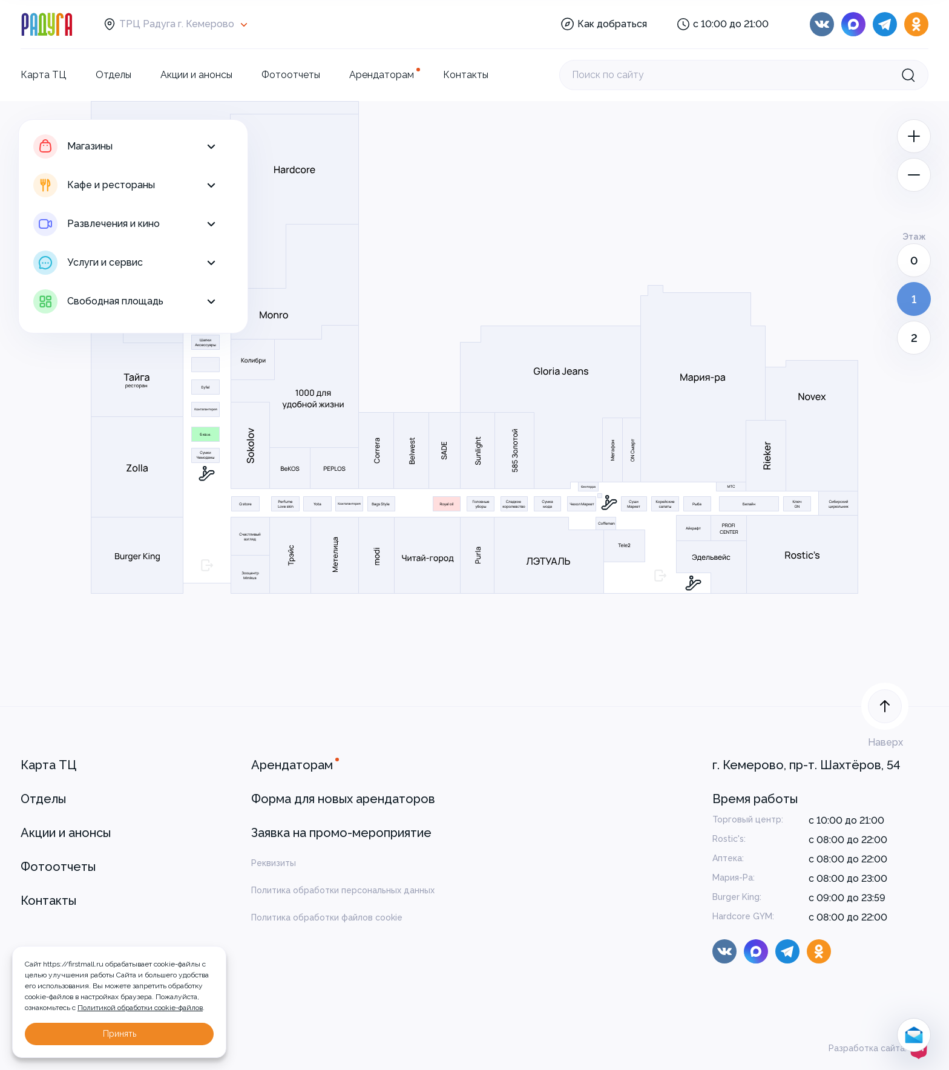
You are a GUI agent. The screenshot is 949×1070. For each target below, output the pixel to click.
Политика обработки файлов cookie (326, 917)
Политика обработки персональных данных (343, 890)
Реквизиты (273, 863)
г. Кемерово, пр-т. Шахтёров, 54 (806, 765)
